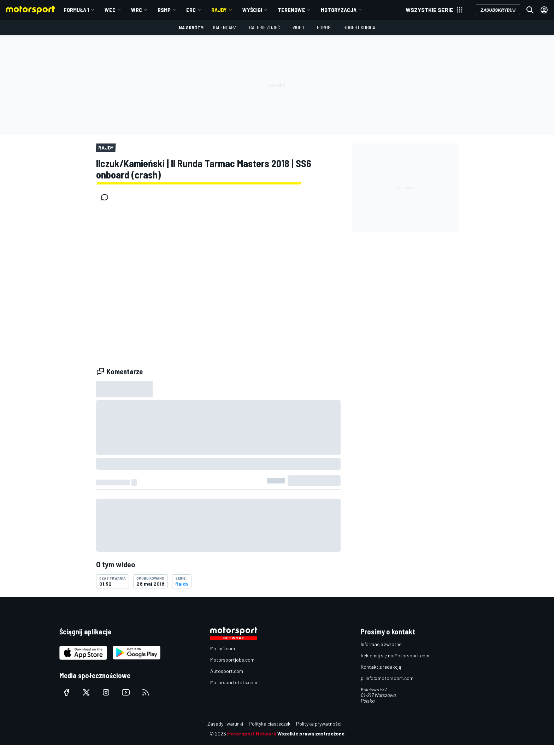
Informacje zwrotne (381, 644)
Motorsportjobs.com (232, 660)
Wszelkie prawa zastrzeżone (310, 734)
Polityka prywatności (318, 724)
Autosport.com (226, 671)
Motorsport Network (251, 734)
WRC (136, 9)
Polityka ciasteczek (269, 724)
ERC (191, 9)
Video (298, 27)
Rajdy (219, 9)
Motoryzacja (338, 9)
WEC (110, 9)
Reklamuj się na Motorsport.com (395, 655)
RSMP (164, 9)
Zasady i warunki (225, 724)
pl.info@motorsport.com (387, 678)
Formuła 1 (76, 9)
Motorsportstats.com (233, 682)
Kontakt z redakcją (381, 667)
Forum (324, 27)
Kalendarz (224, 27)
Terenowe (291, 9)
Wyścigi (252, 9)
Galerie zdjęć (264, 27)
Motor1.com (222, 648)
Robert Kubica (359, 27)
